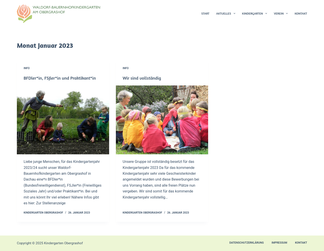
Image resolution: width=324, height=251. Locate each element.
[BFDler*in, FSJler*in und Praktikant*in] (63, 120)
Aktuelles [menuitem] (226, 13)
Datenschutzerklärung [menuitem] (247, 242)
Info (27, 68)
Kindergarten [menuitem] (255, 13)
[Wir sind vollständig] (162, 120)
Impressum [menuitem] (279, 242)
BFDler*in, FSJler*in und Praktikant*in (60, 78)
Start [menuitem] (205, 13)
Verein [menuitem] (282, 13)
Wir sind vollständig (142, 78)
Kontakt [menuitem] (301, 13)
